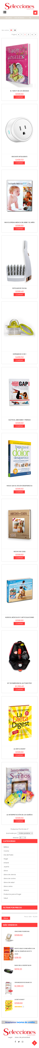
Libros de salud (9, 882)
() (23, 1007)
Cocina (6, 851)
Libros (6, 871)
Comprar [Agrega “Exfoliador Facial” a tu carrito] (19, 295)
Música (6, 890)
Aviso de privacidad (22, 1037)
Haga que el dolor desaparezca (19, 486)
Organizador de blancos (23, 982)
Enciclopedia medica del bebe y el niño (19, 222)
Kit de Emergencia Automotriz (19, 683)
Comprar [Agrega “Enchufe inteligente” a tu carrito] (19, 163)
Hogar (6, 859)
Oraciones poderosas (22, 931)
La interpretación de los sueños (19, 815)
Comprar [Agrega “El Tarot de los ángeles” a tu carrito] (19, 97)
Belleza (6, 847)
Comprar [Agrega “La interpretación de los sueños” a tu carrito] (19, 821)
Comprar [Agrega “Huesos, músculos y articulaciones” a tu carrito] (19, 624)
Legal (10, 1037)
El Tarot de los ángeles (19, 91)
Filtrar (6, 918)
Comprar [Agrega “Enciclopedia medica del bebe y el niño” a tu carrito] (19, 229)
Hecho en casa (19, 551)
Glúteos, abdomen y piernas (19, 420)
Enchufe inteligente (19, 157)
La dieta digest (19, 749)
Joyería (6, 867)
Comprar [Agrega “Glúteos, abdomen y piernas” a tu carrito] (19, 426)
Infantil (6, 863)
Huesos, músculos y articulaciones (19, 617)
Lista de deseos (19, 18)
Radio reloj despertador (23, 965)
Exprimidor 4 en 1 (19, 354)
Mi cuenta (9, 18)
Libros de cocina (9, 878)
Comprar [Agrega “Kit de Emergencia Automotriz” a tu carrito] (19, 689)
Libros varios (8, 886)
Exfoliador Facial (19, 288)
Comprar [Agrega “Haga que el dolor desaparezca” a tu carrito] (19, 492)
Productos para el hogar (12, 894)
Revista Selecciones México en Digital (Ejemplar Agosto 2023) (25, 951)
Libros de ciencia (10, 875)
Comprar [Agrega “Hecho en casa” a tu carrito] (19, 558)
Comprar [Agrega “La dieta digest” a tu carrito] (19, 755)
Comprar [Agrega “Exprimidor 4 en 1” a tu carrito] (19, 360)
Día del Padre (8, 855)
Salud (6, 898)
